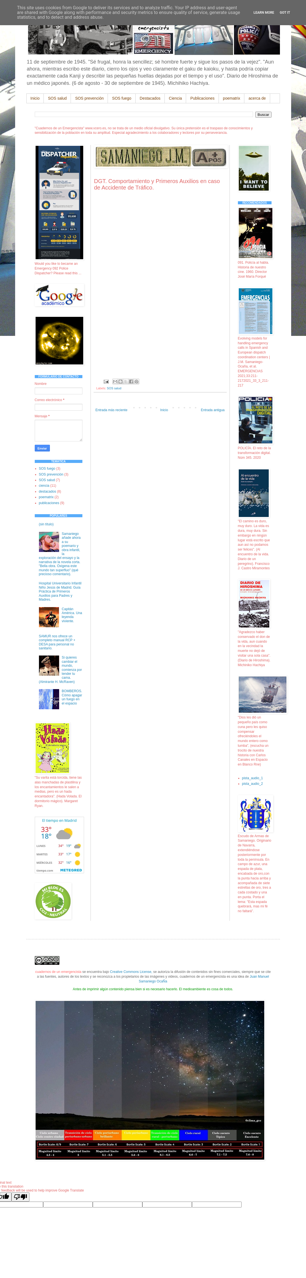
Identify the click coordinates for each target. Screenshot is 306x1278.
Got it (285, 13)
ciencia (44, 486)
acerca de (257, 98)
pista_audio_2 (252, 784)
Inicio (35, 98)
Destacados (150, 98)
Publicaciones (202, 98)
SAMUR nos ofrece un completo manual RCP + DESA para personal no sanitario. (57, 642)
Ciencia (175, 98)
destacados (47, 491)
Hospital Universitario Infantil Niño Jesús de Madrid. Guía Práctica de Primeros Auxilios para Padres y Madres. (60, 591)
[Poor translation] (20, 1197)
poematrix (231, 98)
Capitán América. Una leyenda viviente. (72, 615)
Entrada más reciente (112, 410)
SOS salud (57, 98)
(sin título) (46, 524)
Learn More (264, 13)
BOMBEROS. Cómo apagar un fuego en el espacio (72, 697)
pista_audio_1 (252, 778)
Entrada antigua (213, 410)
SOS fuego (121, 98)
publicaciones (49, 503)
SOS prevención (89, 98)
